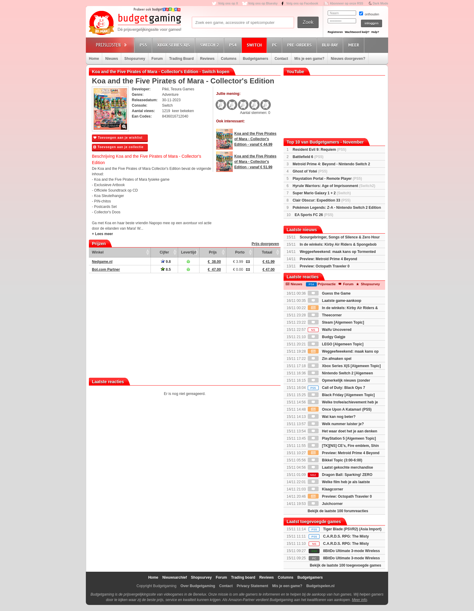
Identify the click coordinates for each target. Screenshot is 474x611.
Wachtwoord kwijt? (357, 32)
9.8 (166, 262)
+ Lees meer (102, 234)
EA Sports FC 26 (314, 215)
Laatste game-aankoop (334, 301)
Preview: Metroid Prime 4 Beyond (328, 259)
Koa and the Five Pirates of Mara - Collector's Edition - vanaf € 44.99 (255, 139)
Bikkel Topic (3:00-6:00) (335, 460)
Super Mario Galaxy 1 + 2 (322, 193)
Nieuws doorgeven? (348, 59)
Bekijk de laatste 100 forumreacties (338, 511)
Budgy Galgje (327, 337)
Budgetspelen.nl (320, 586)
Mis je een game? (309, 59)
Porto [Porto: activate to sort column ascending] (240, 252)
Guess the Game (329, 293)
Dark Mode (380, 3)
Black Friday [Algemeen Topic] (341, 395)
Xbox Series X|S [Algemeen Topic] (344, 366)
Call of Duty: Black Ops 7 (336, 388)
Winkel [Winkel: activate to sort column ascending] (98, 252)
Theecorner (325, 315)
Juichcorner (325, 504)
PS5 (144, 45)
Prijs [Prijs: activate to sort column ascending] (213, 252)
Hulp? (375, 32)
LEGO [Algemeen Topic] (335, 344)
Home (94, 59)
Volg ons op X (228, 3)
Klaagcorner (325, 489)
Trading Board (181, 59)
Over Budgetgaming (197, 586)
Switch (255, 45)
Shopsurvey (134, 59)
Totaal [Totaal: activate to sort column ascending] (267, 252)
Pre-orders (300, 45)
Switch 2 (210, 45)
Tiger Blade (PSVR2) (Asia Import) (352, 529)
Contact (281, 59)
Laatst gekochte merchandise (340, 467)
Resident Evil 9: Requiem (319, 149)
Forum (157, 59)
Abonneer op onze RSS (346, 3)
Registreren (335, 32)
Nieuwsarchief (174, 577)
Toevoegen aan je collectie (118, 147)
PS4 (233, 45)
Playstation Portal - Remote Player (327, 178)
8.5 (166, 269)
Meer (354, 45)
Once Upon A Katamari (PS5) (340, 409)
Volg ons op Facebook (302, 3)
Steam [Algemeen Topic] (336, 322)
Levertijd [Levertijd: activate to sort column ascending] (188, 252)
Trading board (243, 577)
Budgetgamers (255, 59)
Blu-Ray (331, 45)
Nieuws (111, 59)
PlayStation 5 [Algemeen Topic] (342, 438)
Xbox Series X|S (174, 45)
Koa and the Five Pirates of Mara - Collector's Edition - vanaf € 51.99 (255, 161)
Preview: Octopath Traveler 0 (324, 266)
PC (275, 45)
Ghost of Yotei (310, 171)
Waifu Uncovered (330, 330)
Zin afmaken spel (330, 359)
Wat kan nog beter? (332, 417)
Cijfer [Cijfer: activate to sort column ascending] (164, 252)
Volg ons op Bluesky (263, 3)
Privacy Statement (252, 586)
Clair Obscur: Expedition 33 (321, 200)
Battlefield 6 (308, 157)
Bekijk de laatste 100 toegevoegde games (345, 565)
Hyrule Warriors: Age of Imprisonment (334, 186)
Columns (228, 59)
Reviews (207, 59)
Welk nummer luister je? (336, 424)
